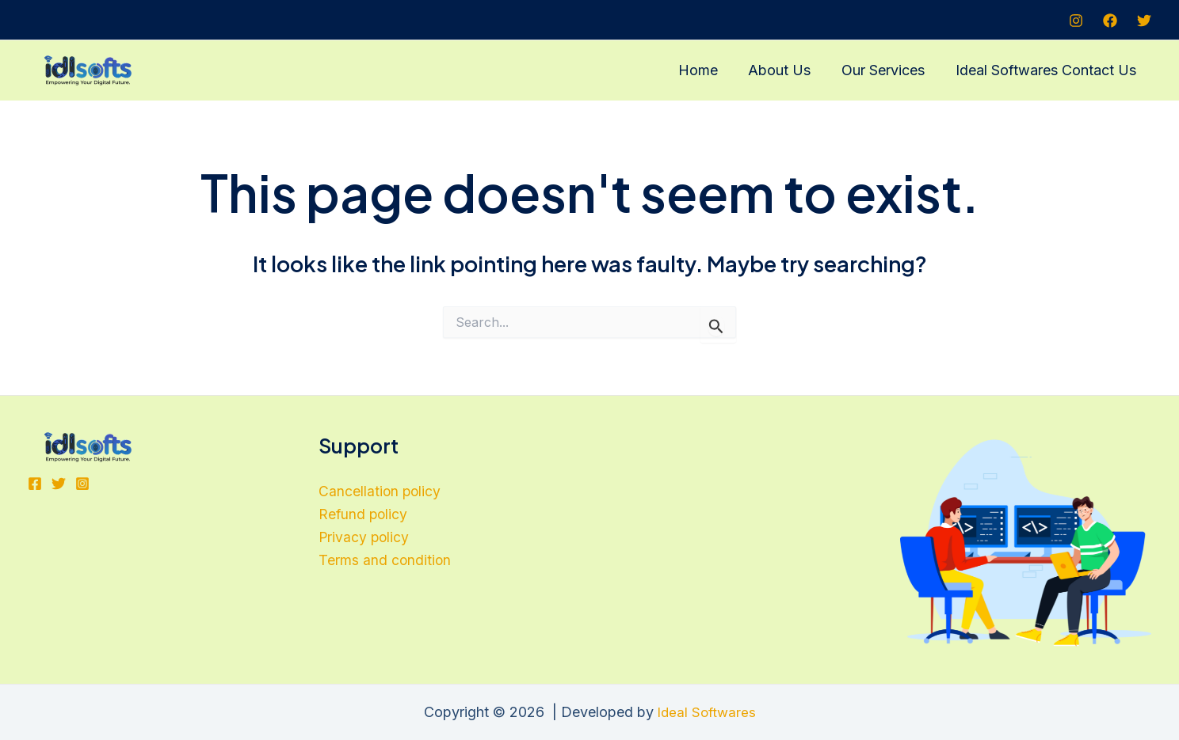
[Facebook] (1110, 20)
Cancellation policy (381, 492)
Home (705, 70)
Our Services (886, 70)
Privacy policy (365, 539)
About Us (785, 70)
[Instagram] (1076, 20)
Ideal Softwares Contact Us (1046, 70)
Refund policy (364, 515)
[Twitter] (1144, 20)
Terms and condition (385, 562)
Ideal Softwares (706, 712)
